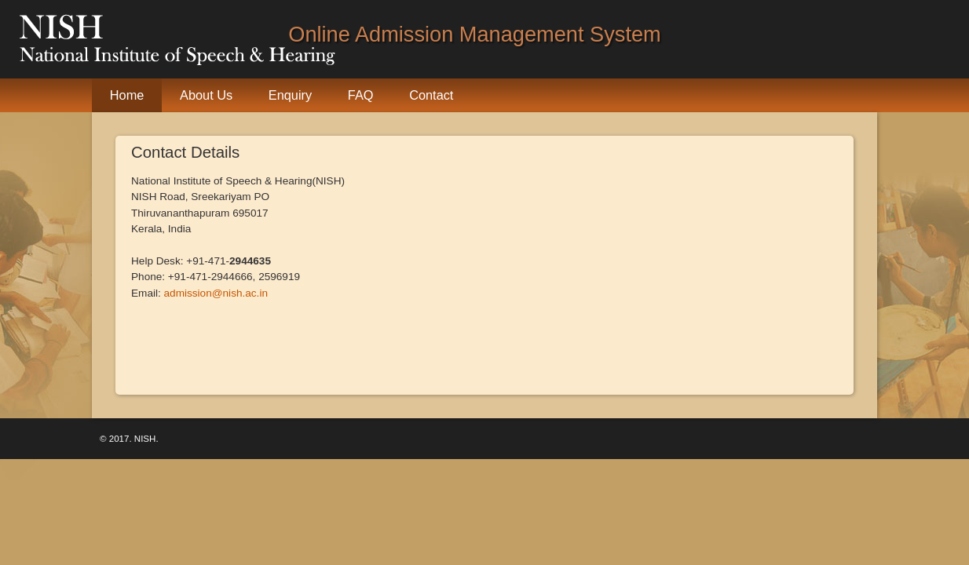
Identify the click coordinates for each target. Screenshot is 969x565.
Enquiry (290, 95)
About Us (206, 95)
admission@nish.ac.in (216, 293)
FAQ (361, 95)
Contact (431, 95)
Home (127, 95)
